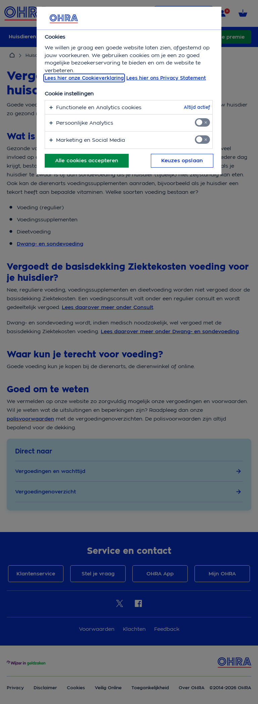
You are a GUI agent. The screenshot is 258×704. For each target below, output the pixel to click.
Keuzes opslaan (182, 160)
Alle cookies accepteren (86, 160)
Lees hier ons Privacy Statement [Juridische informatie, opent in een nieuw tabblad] (166, 78)
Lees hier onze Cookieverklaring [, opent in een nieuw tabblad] (84, 78)
